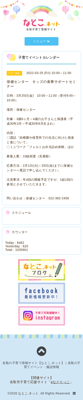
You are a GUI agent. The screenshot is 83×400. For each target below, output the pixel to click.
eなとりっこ (60, 382)
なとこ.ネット (28, 393)
